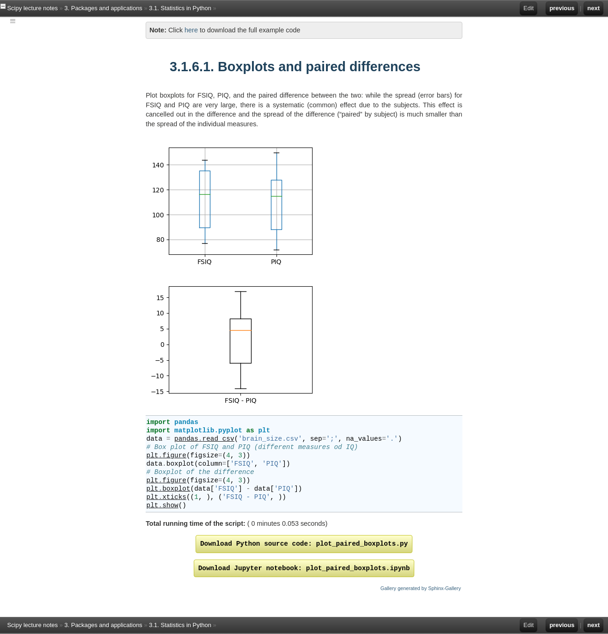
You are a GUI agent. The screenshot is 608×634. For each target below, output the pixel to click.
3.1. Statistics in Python (180, 8)
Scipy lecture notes (32, 8)
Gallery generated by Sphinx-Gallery (421, 588)
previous (561, 8)
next (593, 8)
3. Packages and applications (103, 8)
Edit (528, 8)
